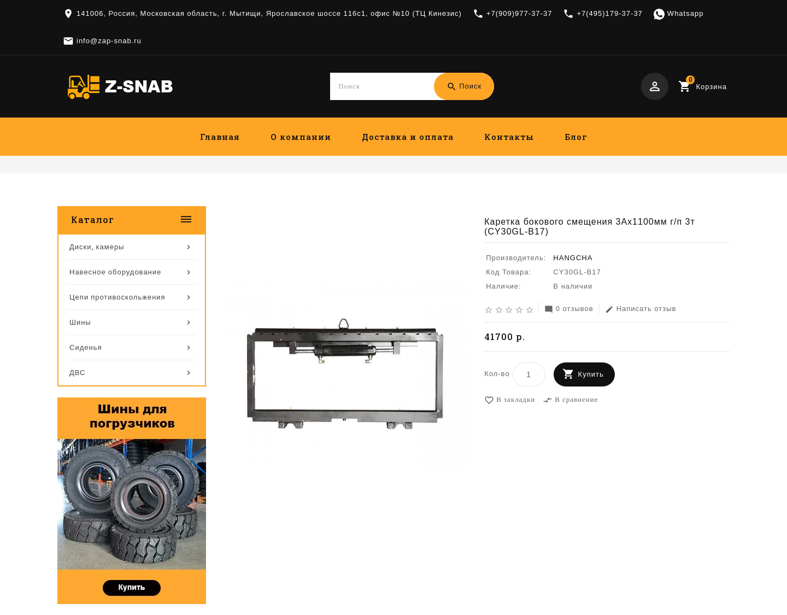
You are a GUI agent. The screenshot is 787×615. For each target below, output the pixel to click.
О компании (301, 136)
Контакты (509, 136)
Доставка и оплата (408, 136)
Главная (220, 136)
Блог (576, 136)
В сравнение (570, 400)
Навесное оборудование (430, 198)
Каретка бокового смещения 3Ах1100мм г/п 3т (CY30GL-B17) (606, 198)
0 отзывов (569, 309)
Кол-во (496, 374)
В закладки (509, 400)
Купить (591, 375)
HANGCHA (572, 258)
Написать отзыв (641, 309)
